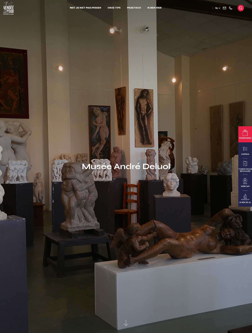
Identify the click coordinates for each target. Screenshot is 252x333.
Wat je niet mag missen (85, 8)
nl (216, 8)
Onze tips (114, 8)
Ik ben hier (154, 8)
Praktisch (134, 8)
